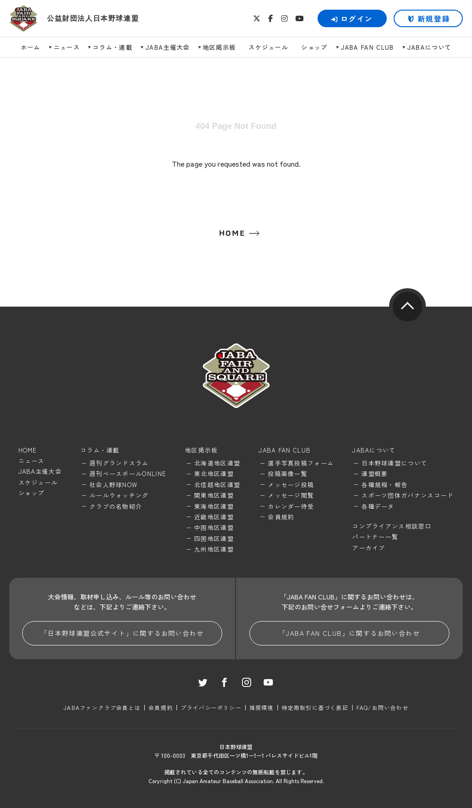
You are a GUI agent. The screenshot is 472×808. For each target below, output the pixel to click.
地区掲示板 (219, 47)
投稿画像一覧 (287, 473)
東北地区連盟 (214, 473)
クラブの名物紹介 (115, 506)
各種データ (378, 506)
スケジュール (268, 47)
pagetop (407, 306)
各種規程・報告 (384, 484)
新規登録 (434, 18)
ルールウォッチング (119, 495)
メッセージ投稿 (291, 484)
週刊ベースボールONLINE (127, 473)
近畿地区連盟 (214, 516)
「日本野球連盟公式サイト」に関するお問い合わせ (122, 633)
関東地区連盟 (214, 495)
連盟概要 (374, 473)
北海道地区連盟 (217, 463)
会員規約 (281, 516)
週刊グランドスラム (119, 463)
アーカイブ (368, 547)
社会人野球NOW (113, 484)
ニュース (66, 47)
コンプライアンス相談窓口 (391, 526)
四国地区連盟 (214, 538)
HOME (232, 233)
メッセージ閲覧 (291, 495)
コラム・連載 (112, 47)
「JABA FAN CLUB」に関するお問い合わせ (349, 633)
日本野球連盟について (394, 463)
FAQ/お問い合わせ (382, 707)
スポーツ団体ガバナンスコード (407, 495)
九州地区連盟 (214, 549)
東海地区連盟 (214, 506)
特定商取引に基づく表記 (315, 707)
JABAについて (429, 47)
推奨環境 (261, 707)
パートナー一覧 (375, 536)
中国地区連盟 (214, 527)
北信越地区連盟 (217, 484)
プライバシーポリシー (211, 707)
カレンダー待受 (291, 506)
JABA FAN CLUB (367, 47)
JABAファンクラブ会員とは (102, 707)
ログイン (352, 18)
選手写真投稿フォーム (301, 463)
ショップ (314, 47)
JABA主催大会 (167, 47)
